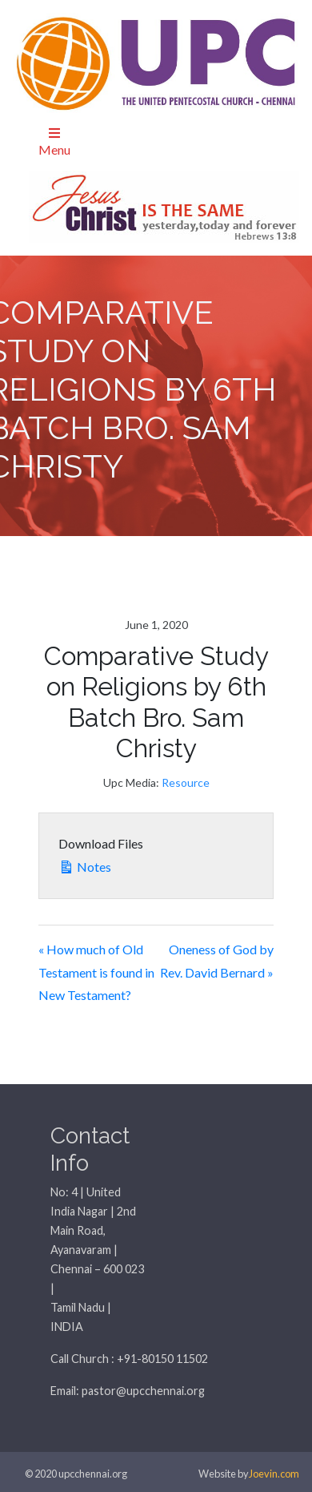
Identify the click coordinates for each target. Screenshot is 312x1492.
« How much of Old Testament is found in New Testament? (96, 972)
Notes (84, 865)
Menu (54, 142)
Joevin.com (274, 1473)
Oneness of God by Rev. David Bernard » (217, 961)
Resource (186, 782)
